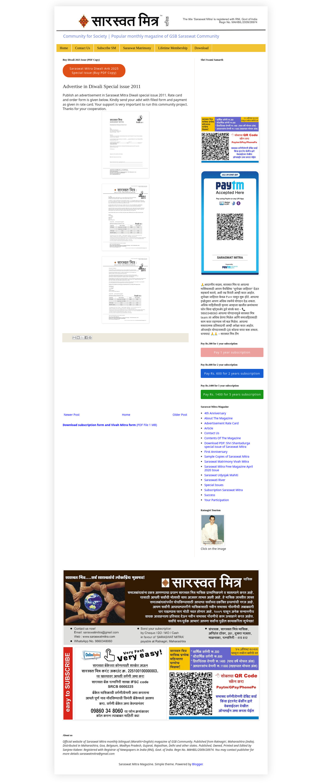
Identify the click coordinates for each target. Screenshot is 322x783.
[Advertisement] (125, 377)
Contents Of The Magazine (222, 438)
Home (64, 48)
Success (209, 495)
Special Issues (214, 485)
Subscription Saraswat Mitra (223, 490)
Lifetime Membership (173, 48)
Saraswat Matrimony (137, 48)
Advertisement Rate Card (221, 423)
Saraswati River (214, 480)
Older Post (180, 415)
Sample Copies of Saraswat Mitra (226, 456)
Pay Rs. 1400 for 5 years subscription (232, 394)
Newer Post (71, 415)
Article (208, 428)
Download (202, 48)
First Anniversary (215, 452)
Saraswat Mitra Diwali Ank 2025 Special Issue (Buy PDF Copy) (94, 71)
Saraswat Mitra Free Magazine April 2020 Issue (228, 468)
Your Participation (216, 500)
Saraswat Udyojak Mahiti (221, 475)
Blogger (197, 764)
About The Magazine (218, 418)
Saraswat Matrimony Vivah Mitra (226, 461)
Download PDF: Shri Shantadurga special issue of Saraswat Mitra (227, 445)
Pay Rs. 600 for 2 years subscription (232, 373)
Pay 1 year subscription (232, 352)
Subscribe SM (106, 48)
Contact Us (82, 48)
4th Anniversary (215, 413)
